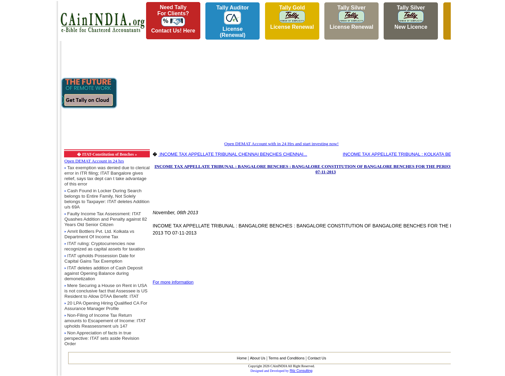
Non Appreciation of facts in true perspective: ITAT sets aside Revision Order (101, 338)
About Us (257, 358)
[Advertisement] (27, 101)
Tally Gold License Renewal (292, 17)
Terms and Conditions (286, 358)
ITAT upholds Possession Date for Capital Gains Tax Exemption (99, 258)
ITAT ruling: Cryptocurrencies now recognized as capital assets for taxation (104, 246)
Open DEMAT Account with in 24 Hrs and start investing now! (281, 143)
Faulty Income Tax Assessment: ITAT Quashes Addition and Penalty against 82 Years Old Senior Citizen (105, 219)
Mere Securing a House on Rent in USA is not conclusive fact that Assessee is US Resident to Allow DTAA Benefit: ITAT (105, 291)
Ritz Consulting (301, 371)
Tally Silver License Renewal (351, 17)
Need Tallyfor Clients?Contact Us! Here (173, 19)
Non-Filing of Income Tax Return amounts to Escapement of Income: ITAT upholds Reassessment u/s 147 (105, 321)
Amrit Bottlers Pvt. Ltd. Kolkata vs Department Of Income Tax (99, 234)
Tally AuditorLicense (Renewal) (232, 21)
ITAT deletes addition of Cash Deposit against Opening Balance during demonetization (103, 273)
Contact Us (317, 358)
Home (242, 358)
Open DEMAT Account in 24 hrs (94, 160)
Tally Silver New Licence (411, 17)
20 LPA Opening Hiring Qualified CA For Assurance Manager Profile (105, 306)
